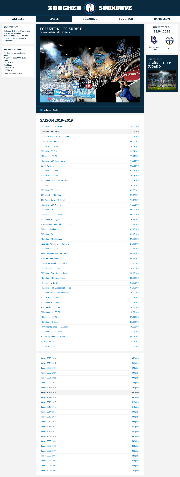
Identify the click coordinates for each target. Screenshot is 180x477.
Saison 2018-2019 (49, 32)
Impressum (162, 19)
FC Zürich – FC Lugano (159, 64)
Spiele (54, 19)
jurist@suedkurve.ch (12, 38)
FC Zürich (126, 19)
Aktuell (18, 19)
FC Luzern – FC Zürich (61, 29)
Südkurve (90, 19)
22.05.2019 (64, 32)
